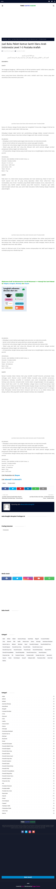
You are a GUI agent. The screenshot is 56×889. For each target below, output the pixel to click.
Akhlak (8, 638)
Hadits (19, 641)
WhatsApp (19, 283)
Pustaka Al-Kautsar (19, 655)
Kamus (9, 39)
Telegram (6, 283)
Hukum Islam (26, 641)
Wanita (4, 660)
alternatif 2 (18, 479)
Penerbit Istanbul (18, 649)
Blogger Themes (36, 886)
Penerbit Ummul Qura (32, 652)
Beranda (5, 39)
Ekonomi (9, 641)
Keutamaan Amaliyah (47, 641)
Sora (23, 886)
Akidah (14, 638)
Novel (26, 644)
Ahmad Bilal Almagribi (8, 51)
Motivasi (14, 644)
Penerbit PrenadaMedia (8, 652)
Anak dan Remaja (22, 638)
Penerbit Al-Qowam (34, 644)
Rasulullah (49, 655)
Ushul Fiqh (50, 658)
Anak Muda (30, 638)
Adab (4, 638)
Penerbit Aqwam (6, 647)
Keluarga (38, 641)
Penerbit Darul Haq (16, 647)
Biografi (37, 638)
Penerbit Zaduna (42, 652)
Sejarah (4, 658)
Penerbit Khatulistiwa (38, 649)
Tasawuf (24, 658)
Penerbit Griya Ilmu (7, 649)
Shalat (9, 658)
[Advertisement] (28, 22)
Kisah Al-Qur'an (6, 644)
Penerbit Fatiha (26, 647)
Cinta (4, 641)
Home (2, 1)
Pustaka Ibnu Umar (40, 655)
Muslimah (20, 644)
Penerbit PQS (48, 649)
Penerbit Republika (20, 652)
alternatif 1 (8, 479)
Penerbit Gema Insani (37, 647)
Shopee (26, 283)
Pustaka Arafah (11, 483)
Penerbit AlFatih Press (46, 644)
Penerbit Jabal (27, 649)
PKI (12, 655)
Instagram (12, 283)
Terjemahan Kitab (41, 658)
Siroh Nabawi (17, 658)
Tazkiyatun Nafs (31, 658)
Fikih (14, 641)
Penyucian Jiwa (6, 655)
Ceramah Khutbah (45, 638)
